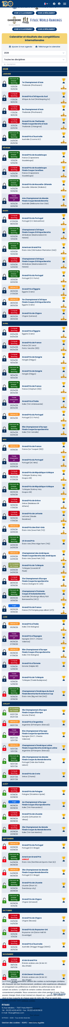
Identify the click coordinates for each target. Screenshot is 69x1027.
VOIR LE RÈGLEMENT (46, 13)
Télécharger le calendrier (47, 46)
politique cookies (28, 1001)
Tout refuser (34, 1015)
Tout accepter (34, 1009)
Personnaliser (34, 1022)
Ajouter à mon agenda (20, 46)
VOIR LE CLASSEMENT (23, 13)
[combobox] (47, 4)
